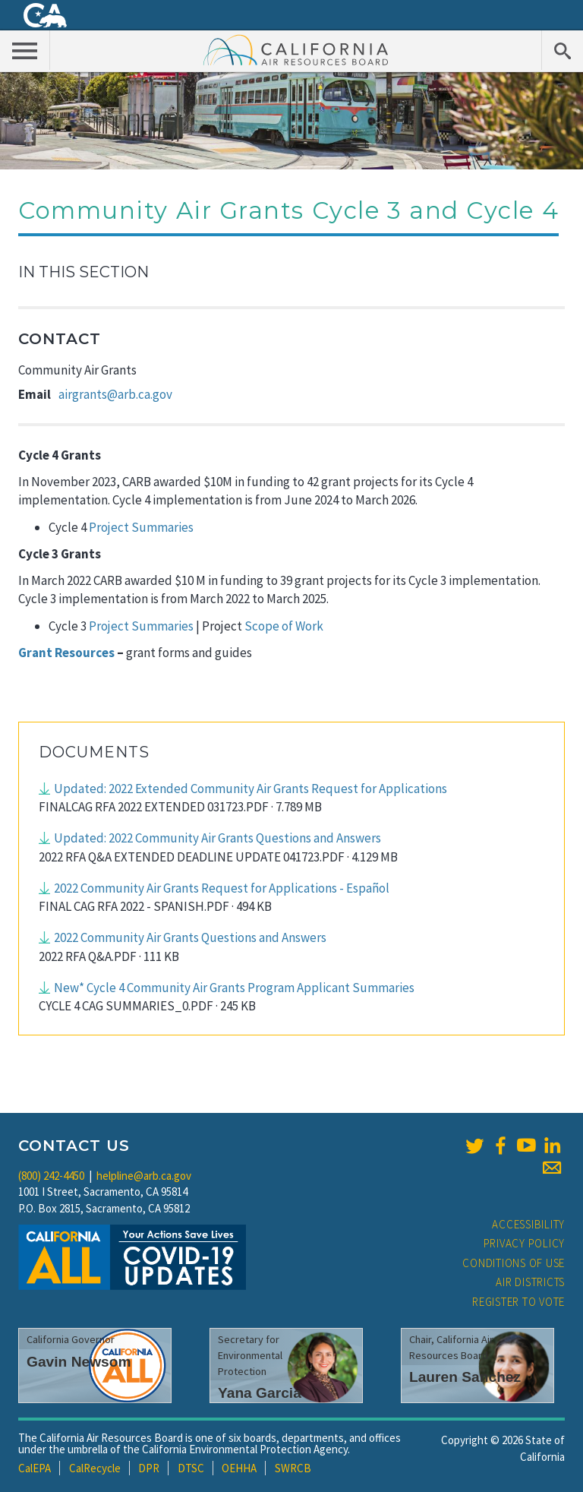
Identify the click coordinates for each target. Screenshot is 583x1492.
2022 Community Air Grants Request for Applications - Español (221, 888)
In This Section (83, 272)
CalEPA (34, 1468)
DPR (148, 1468)
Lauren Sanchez (465, 1377)
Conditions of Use (513, 1263)
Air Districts (530, 1282)
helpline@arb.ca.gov (143, 1175)
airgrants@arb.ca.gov (115, 394)
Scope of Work (283, 626)
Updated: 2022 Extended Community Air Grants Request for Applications (250, 788)
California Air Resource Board (296, 49)
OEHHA (239, 1468)
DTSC (191, 1468)
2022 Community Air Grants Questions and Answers (190, 937)
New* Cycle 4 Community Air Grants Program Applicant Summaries (234, 987)
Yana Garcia (259, 1393)
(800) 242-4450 (51, 1175)
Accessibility (528, 1224)
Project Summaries (140, 527)
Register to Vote (518, 1301)
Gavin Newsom (79, 1362)
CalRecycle (95, 1468)
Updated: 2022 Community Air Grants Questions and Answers (217, 838)
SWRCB (293, 1468)
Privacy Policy (525, 1243)
